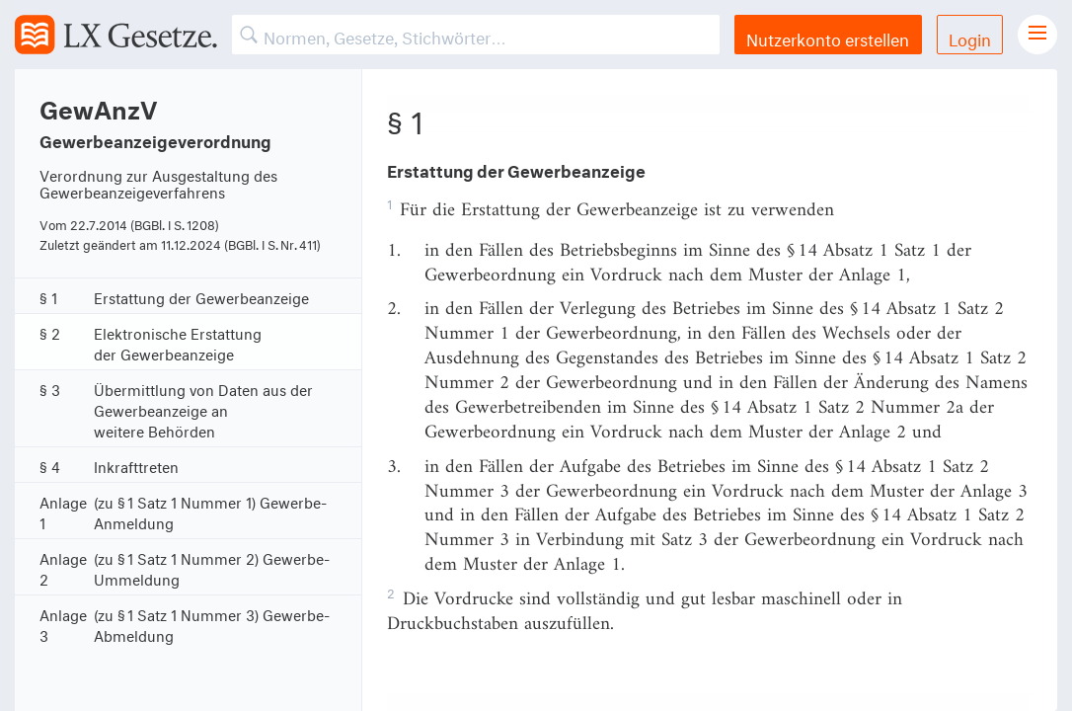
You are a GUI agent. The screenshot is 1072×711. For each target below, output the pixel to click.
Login (970, 37)
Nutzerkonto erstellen (827, 37)
